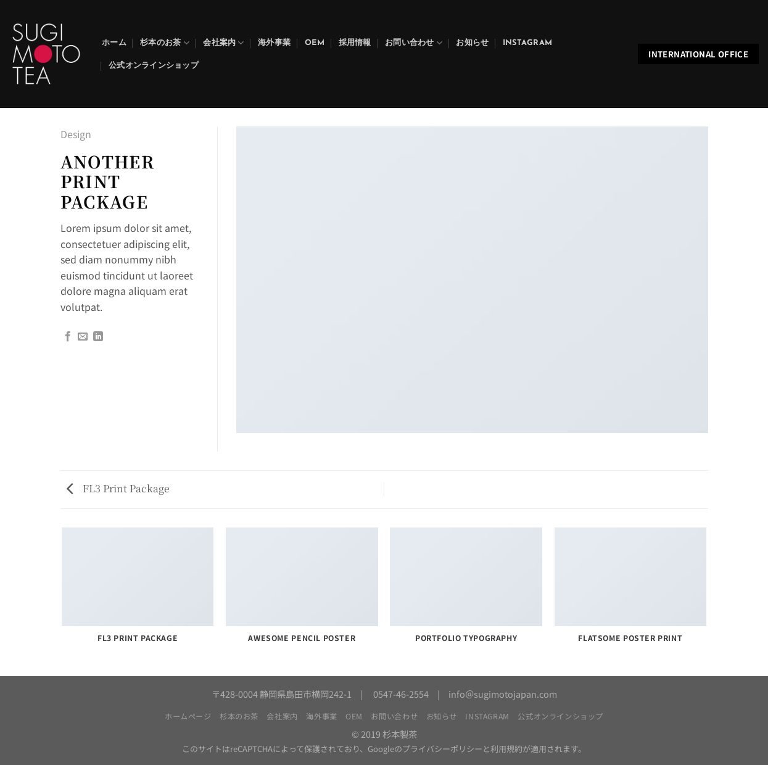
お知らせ (472, 43)
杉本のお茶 (164, 43)
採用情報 (355, 43)
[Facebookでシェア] (68, 336)
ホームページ (188, 716)
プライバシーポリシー (442, 749)
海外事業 (274, 43)
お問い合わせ (413, 43)
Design (75, 133)
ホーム (114, 43)
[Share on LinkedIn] (98, 336)
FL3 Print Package (118, 488)
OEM (315, 43)
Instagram (527, 43)
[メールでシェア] (83, 336)
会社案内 (223, 43)
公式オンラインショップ (154, 66)
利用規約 (506, 749)
